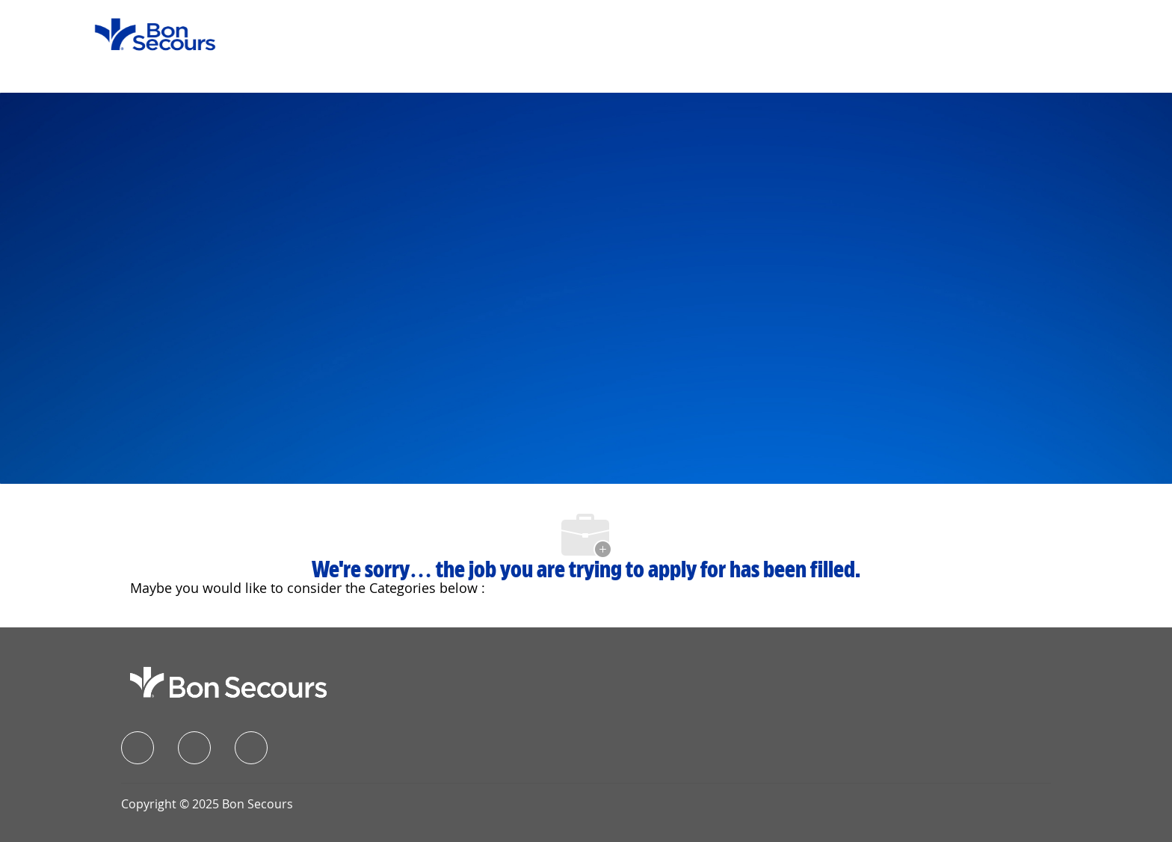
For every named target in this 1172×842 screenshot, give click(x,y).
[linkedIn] (194, 747)
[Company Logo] (145, 33)
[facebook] (137, 747)
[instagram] (251, 747)
